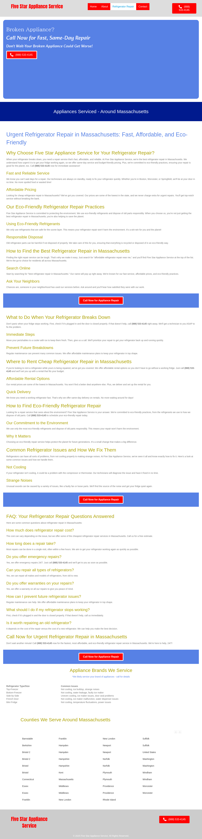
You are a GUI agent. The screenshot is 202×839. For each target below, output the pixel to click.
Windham (147, 772)
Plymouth (107, 772)
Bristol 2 (26, 752)
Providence (108, 786)
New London (109, 738)
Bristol (25, 766)
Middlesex (64, 786)
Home (93, 6)
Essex (25, 786)
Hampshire (64, 759)
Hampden (63, 745)
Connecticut (28, 779)
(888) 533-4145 (42, 166)
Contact (142, 6)
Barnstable (27, 738)
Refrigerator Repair (123, 6)
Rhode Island (109, 799)
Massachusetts (66, 779)
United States (149, 752)
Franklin (63, 738)
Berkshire (27, 745)
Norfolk (106, 759)
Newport (107, 745)
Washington (148, 759)
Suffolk (146, 738)
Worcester (148, 786)
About (104, 6)
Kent (61, 772)
